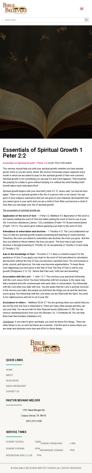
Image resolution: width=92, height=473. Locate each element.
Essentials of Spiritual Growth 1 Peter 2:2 (25, 163)
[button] (81, 8)
